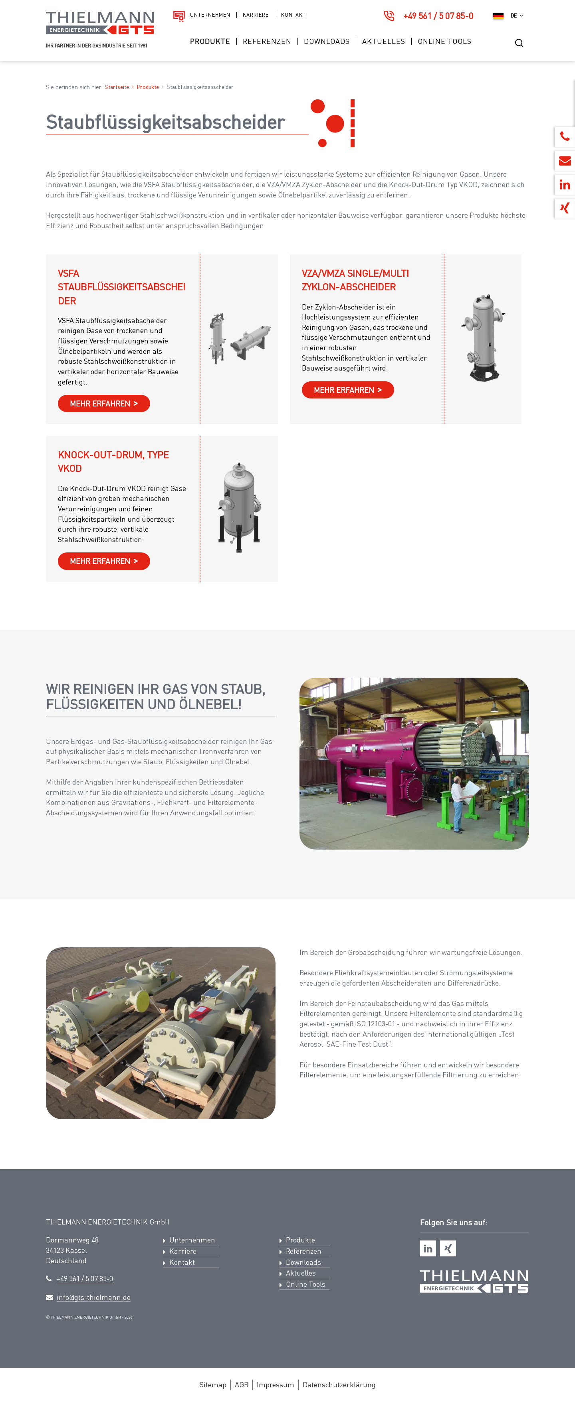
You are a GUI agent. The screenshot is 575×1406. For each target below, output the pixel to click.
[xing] (448, 1248)
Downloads (327, 41)
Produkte (210, 41)
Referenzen (267, 41)
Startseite (117, 86)
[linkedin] (428, 1248)
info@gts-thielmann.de (94, 1297)
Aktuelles (383, 41)
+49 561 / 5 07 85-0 (438, 15)
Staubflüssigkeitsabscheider (200, 86)
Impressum (275, 1384)
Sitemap (213, 1384)
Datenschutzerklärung (339, 1384)
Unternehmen (210, 15)
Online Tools (445, 41)
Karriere (256, 15)
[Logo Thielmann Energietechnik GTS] (100, 32)
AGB (241, 1384)
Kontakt (293, 15)
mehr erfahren (100, 403)
